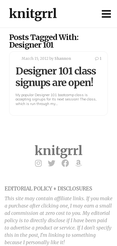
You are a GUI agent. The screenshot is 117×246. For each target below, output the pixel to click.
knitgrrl (33, 13)
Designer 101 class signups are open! (56, 77)
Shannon (63, 58)
